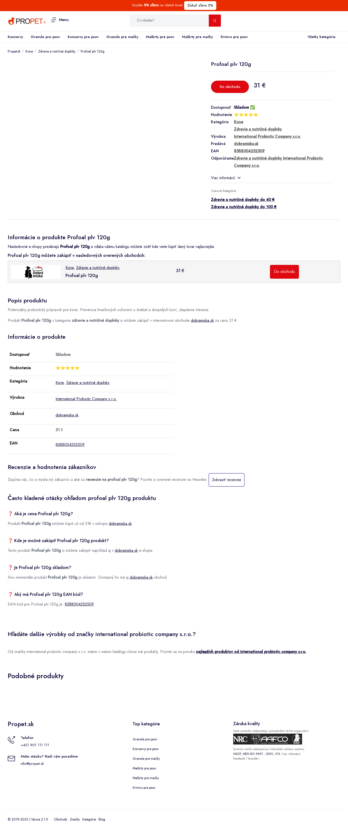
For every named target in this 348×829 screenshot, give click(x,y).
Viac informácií (225, 178)
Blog (102, 819)
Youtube (252, 758)
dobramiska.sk (202, 320)
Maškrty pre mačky (197, 36)
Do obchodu (230, 86)
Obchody (60, 819)
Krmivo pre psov (234, 36)
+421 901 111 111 (35, 745)
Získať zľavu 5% (200, 5)
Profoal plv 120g (92, 51)
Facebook (239, 758)
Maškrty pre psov (160, 36)
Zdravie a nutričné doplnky (56, 51)
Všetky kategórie (320, 37)
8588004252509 (70, 444)
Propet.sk (14, 51)
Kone (29, 51)
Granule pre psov (45, 36)
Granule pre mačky (122, 36)
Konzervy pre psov (83, 36)
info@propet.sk (32, 763)
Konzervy (15, 36)
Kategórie (89, 819)
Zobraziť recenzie (226, 480)
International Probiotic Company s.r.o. (86, 399)
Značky (75, 819)
